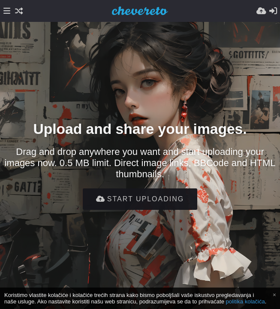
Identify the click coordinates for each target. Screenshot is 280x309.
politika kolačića (245, 301)
